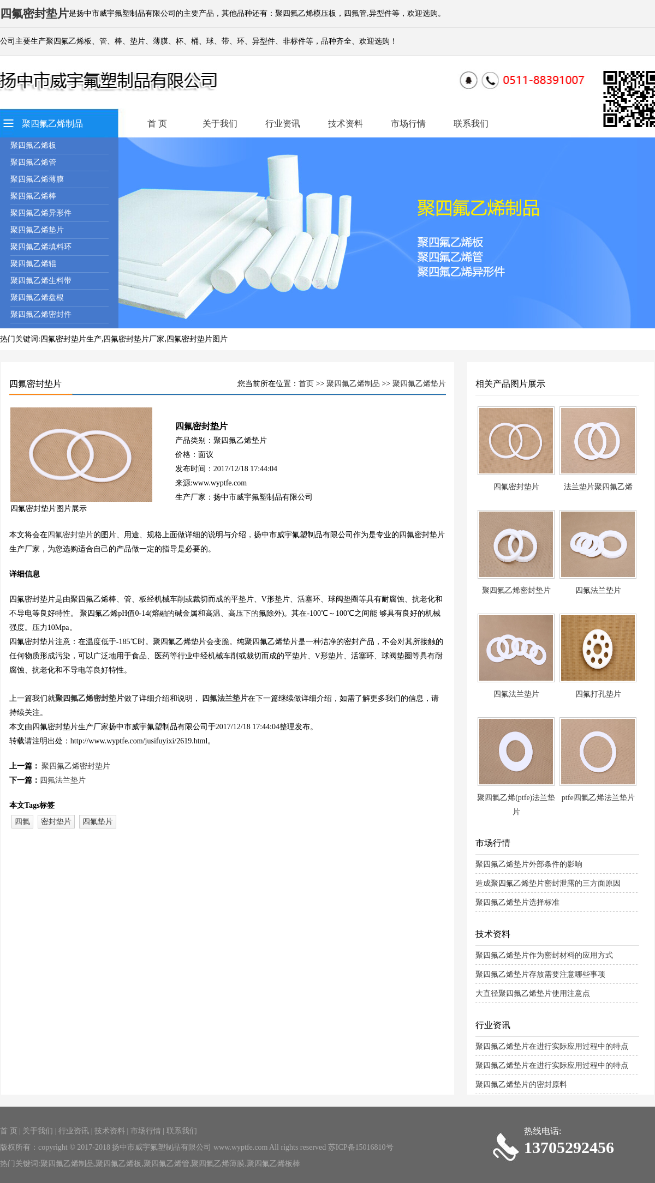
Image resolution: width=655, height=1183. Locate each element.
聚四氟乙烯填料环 (41, 247)
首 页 (157, 123)
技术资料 (345, 123)
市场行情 (408, 123)
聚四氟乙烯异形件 (41, 213)
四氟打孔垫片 (598, 694)
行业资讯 (282, 123)
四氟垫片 (97, 822)
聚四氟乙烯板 (33, 145)
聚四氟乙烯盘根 (37, 297)
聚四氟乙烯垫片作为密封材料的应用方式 (544, 955)
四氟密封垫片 (70, 535)
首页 (306, 384)
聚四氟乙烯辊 (33, 264)
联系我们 (471, 123)
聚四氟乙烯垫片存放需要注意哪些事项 (540, 974)
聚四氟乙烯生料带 (41, 281)
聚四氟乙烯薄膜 (37, 179)
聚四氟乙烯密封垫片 (89, 698)
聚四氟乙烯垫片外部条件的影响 (528, 864)
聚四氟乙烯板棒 (273, 1164)
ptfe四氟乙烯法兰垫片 (598, 798)
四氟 (22, 822)
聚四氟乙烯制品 (52, 123)
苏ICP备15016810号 (361, 1147)
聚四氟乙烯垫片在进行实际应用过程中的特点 (551, 1046)
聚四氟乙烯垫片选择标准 (517, 902)
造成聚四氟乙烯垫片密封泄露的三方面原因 (548, 883)
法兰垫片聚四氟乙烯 (598, 487)
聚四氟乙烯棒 (33, 196)
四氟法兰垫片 (225, 698)
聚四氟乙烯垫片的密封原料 (521, 1084)
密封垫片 (56, 822)
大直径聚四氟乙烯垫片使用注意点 (532, 993)
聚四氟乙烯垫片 (37, 230)
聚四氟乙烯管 (33, 162)
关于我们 (220, 123)
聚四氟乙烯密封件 (41, 314)
